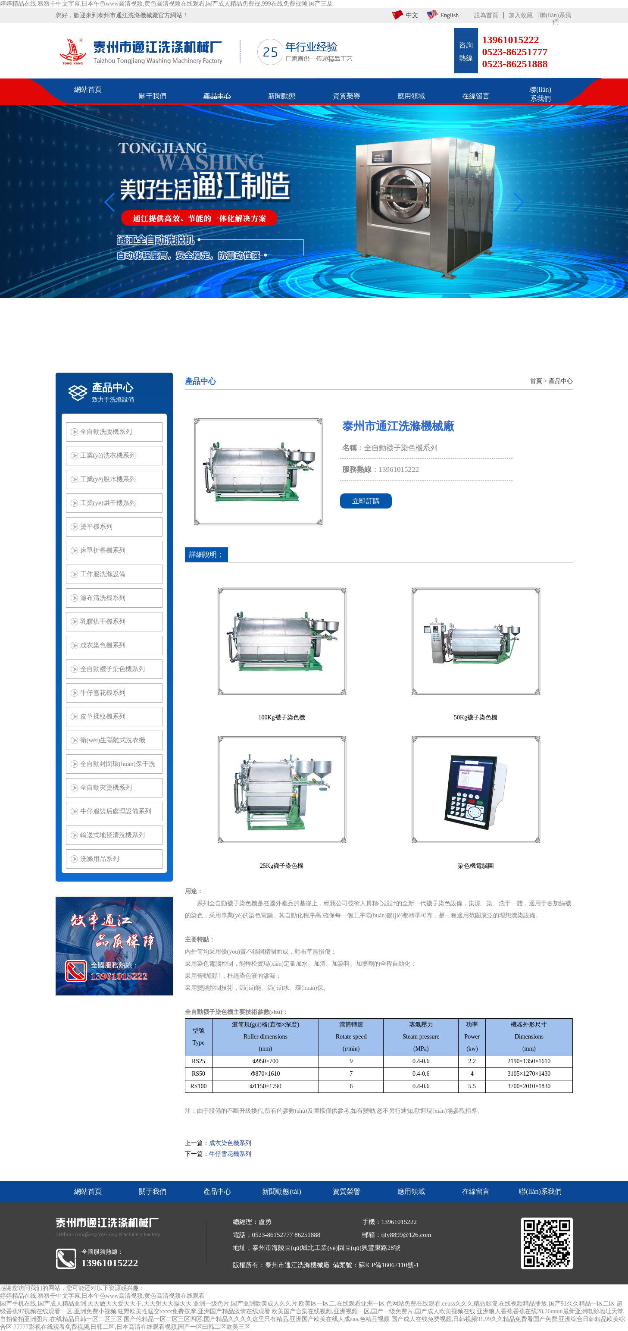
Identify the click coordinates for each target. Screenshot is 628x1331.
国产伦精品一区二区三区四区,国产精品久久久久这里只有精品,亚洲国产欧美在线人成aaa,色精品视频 (257, 1319)
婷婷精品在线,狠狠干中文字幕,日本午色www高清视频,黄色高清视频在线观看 (102, 1296)
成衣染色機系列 (230, 1143)
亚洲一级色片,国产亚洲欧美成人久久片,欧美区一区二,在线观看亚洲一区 (289, 1303)
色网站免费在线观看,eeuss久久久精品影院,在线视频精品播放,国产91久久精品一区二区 (500, 1303)
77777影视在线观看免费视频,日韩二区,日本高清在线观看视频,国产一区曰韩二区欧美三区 (132, 1327)
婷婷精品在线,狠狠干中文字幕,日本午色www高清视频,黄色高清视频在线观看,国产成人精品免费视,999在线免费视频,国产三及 (166, 3)
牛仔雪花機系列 (230, 1154)
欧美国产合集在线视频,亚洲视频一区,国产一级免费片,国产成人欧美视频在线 (373, 1311)
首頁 (536, 381)
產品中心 (561, 381)
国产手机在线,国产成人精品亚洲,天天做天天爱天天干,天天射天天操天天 (96, 1303)
